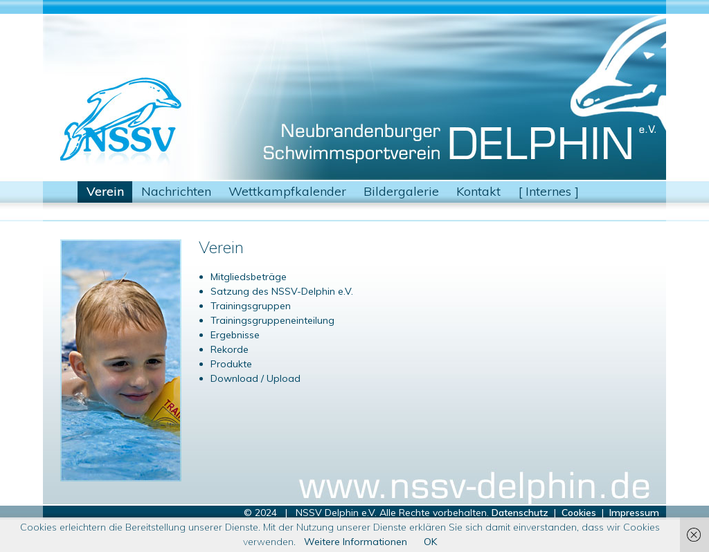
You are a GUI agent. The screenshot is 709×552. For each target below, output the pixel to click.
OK (430, 541)
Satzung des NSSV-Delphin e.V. (281, 291)
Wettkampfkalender (287, 191)
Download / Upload (255, 378)
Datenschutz (520, 512)
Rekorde (229, 349)
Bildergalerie (401, 191)
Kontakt (478, 191)
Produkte (231, 364)
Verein (105, 191)
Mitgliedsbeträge (248, 276)
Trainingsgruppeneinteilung (272, 320)
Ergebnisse (235, 335)
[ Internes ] (549, 191)
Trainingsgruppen (250, 306)
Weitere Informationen (355, 541)
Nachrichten (176, 191)
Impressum (634, 512)
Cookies (579, 512)
